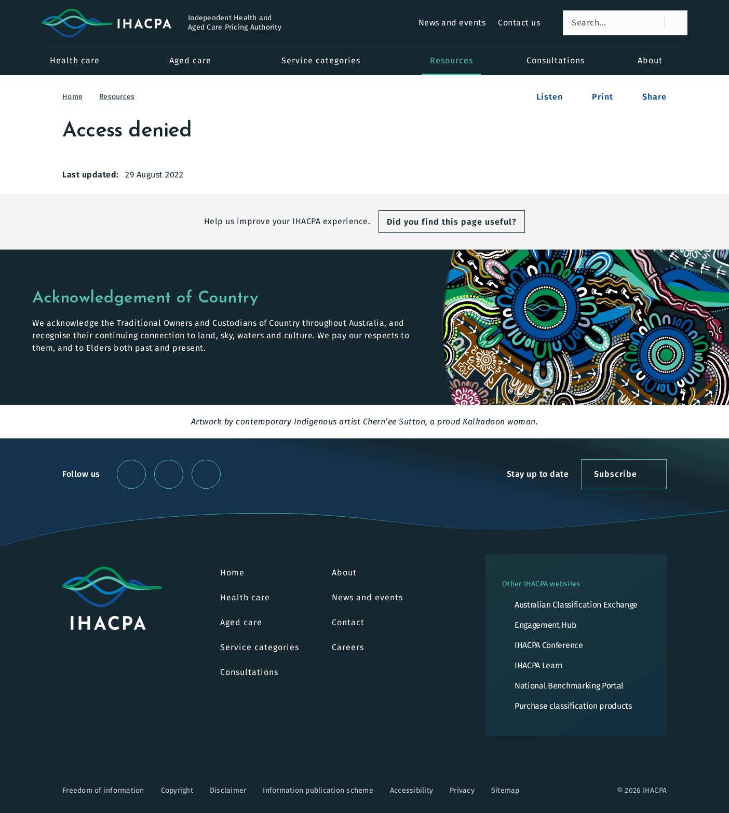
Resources (123, 97)
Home (79, 97)
